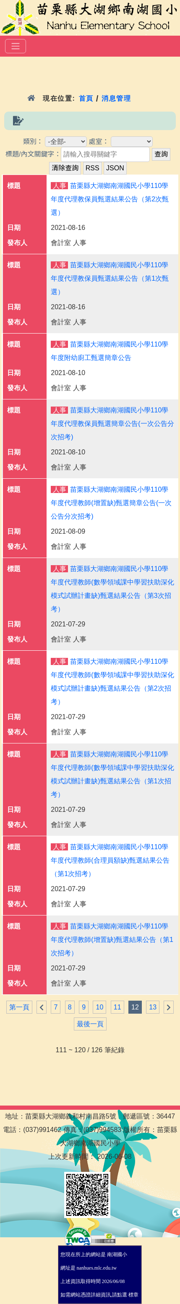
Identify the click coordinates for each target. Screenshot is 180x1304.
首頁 (86, 98)
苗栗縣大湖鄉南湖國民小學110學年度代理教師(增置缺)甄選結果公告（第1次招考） (112, 940)
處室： (99, 141)
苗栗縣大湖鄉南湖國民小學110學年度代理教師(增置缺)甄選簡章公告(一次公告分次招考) (111, 503)
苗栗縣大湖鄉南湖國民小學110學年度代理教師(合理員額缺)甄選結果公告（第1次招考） (110, 860)
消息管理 (116, 98)
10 (99, 1007)
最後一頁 (90, 1024)
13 (153, 1007)
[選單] (15, 46)
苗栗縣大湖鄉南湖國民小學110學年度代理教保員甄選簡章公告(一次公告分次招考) (112, 424)
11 (117, 1007)
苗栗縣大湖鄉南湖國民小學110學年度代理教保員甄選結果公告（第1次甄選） (110, 278)
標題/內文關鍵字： (33, 154)
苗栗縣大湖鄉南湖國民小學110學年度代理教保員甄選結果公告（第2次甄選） (110, 199)
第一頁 (19, 1007)
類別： (33, 141)
